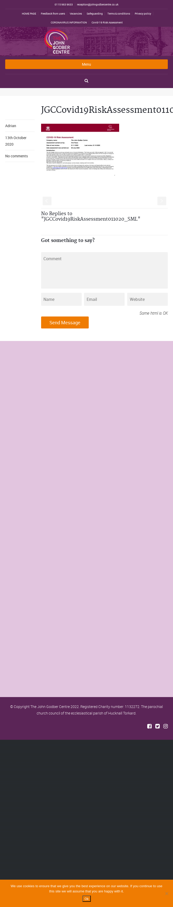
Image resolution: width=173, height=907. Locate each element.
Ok (87, 898)
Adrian (10, 125)
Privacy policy (143, 13)
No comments (16, 155)
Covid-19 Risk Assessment (107, 22)
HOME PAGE (29, 13)
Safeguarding (95, 13)
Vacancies (76, 13)
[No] (166, 893)
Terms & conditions (118, 13)
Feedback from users (53, 13)
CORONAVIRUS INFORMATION (69, 22)
